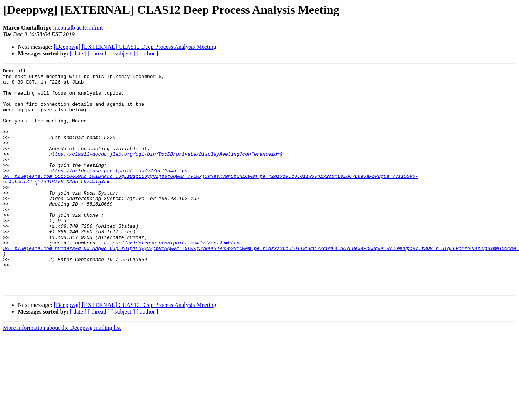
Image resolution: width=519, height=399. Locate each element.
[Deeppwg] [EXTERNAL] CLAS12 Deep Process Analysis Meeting (135, 47)
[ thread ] (99, 53)
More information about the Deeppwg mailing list (62, 372)
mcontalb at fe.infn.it (78, 27)
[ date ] (78, 53)
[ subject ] (123, 53)
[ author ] (147, 53)
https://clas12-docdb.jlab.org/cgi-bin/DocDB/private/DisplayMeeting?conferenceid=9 (166, 171)
